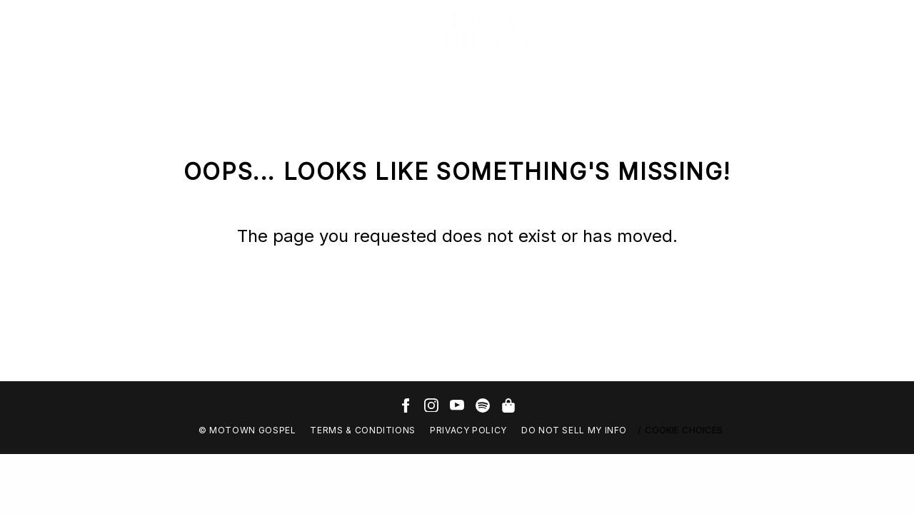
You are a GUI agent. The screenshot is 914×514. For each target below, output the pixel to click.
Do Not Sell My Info (574, 430)
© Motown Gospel (247, 430)
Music (61, 30)
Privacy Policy (468, 430)
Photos (172, 30)
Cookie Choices (684, 429)
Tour (224, 30)
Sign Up (328, 30)
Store (271, 30)
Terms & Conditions (363, 430)
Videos (115, 30)
